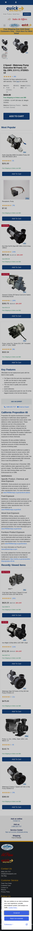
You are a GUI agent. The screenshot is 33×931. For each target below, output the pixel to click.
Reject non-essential (16, 918)
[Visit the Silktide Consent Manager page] (27, 924)
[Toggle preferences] (8, 924)
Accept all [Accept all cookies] (16, 913)
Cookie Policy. (12, 907)
